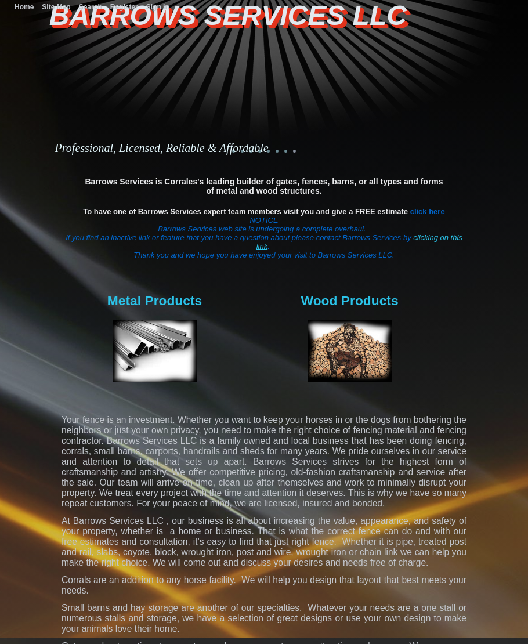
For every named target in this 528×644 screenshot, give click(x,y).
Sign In (157, 7)
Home (24, 7)
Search (90, 7)
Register (124, 7)
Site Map (56, 7)
